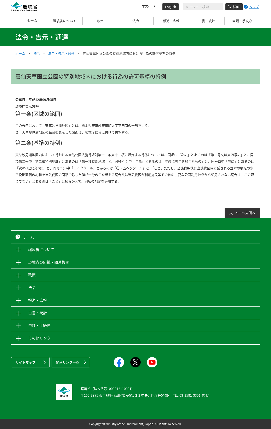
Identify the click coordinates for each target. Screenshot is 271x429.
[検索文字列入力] (203, 6)
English (170, 6)
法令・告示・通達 (61, 53)
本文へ (147, 6)
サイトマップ (25, 362)
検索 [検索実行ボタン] (236, 6)
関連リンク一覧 (67, 362)
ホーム (29, 20)
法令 (36, 53)
